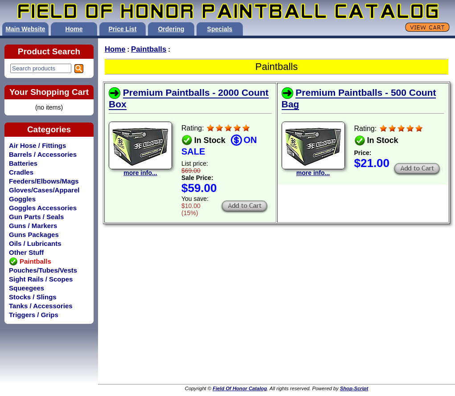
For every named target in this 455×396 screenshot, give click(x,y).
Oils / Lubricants (35, 243)
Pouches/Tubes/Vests (43, 270)
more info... (140, 169)
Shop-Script (354, 388)
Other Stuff (26, 252)
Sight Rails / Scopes (41, 279)
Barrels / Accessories (43, 154)
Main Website (25, 29)
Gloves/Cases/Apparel (44, 190)
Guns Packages (34, 234)
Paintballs (148, 49)
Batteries (23, 163)
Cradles (21, 172)
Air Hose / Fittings (37, 145)
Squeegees (26, 288)
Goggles (22, 199)
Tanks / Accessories (41, 306)
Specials (220, 29)
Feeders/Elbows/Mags (44, 181)
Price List (122, 29)
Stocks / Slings (33, 297)
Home (74, 29)
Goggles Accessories (43, 208)
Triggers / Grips (33, 314)
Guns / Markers (33, 225)
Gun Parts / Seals (36, 216)
